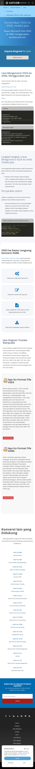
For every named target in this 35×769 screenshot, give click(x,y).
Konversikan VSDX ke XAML (10, 258)
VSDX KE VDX (17, 610)
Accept (17, 758)
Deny (24, 762)
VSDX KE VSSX (17, 631)
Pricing (17, 732)
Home (17, 723)
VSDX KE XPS (17, 667)
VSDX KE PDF (17, 581)
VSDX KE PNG (17, 588)
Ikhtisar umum (17, 57)
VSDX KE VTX (17, 660)
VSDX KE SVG (17, 595)
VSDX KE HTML (17, 567)
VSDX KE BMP (17, 552)
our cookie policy (22, 754)
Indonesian (22, 3)
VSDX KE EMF (17, 559)
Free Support (17, 740)
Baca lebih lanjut (8, 438)
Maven (3, 98)
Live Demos (17, 737)
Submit (17, 701)
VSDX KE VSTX (17, 646)
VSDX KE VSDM (17, 617)
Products (17, 726)
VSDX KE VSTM (17, 639)
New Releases (17, 729)
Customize (10, 762)
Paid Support (17, 743)
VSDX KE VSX (17, 653)
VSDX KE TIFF (17, 603)
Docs (17, 735)
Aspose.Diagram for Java (8, 87)
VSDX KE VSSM (17, 624)
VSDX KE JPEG (17, 574)
